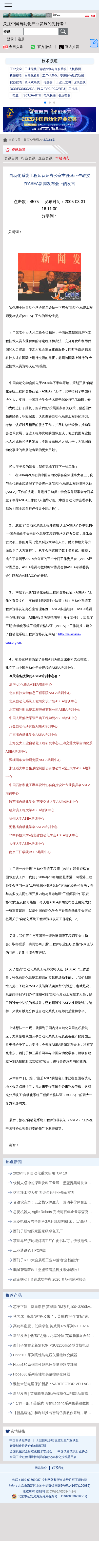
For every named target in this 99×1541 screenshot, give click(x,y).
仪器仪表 (16, 82)
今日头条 (13, 47)
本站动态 (62, 158)
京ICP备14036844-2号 (61, 1491)
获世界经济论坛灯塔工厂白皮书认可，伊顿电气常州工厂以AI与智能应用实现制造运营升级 (53, 1241)
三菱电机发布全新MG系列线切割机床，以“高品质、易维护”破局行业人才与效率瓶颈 (53, 1221)
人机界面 (75, 69)
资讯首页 (11, 158)
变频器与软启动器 (72, 75)
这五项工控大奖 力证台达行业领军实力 (43, 1192)
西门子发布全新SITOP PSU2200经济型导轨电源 (51, 1345)
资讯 (36, 140)
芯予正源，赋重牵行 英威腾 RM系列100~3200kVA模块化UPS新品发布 (53, 1307)
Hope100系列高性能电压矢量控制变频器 (45, 1355)
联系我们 (58, 1468)
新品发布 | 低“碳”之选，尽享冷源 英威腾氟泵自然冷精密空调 (53, 1336)
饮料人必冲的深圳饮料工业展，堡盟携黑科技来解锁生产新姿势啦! (53, 1183)
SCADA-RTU (32, 95)
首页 (27, 140)
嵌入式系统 (32, 82)
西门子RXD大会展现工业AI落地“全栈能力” (46, 1260)
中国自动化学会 (20, 1440)
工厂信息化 (49, 75)
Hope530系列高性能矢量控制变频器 (41, 1374)
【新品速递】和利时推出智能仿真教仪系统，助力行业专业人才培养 (53, 1413)
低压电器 (64, 95)
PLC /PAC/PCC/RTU (51, 89)
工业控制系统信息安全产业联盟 (57, 1440)
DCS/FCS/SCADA (22, 89)
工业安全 (16, 69)
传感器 (47, 82)
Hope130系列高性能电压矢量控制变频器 (45, 1365)
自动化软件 (32, 75)
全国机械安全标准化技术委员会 (31, 1451)
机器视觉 (16, 75)
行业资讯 (28, 158)
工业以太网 (63, 82)
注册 (21, 39)
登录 (10, 39)
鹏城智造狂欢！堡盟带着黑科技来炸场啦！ (47, 1270)
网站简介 (41, 1468)
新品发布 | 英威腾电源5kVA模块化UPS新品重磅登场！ (53, 1393)
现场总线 (79, 82)
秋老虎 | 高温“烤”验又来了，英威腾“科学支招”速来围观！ (53, 1316)
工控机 (72, 89)
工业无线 (31, 69)
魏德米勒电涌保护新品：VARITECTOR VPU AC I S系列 (53, 1384)
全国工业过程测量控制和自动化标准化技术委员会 (43, 1457)
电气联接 (50, 95)
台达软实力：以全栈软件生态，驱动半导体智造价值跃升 (53, 1202)
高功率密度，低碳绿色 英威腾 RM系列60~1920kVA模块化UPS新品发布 (53, 1326)
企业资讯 (45, 158)
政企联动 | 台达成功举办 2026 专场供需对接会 (49, 1279)
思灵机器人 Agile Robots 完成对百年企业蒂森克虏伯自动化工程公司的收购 (53, 1212)
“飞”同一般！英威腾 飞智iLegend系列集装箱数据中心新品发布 (53, 1403)
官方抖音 (69, 47)
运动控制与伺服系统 (53, 69)
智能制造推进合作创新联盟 (28, 1445)
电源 (15, 95)
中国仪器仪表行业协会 (72, 1451)
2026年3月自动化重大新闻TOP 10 (40, 1173)
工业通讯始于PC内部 (29, 1250)
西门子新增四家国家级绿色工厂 (38, 1231)
